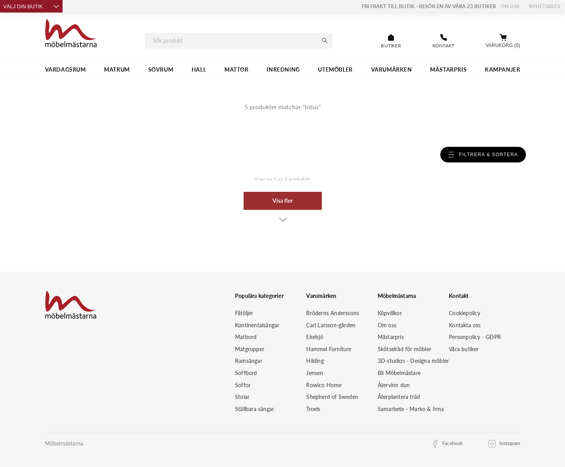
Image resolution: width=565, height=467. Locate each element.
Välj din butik (31, 6)
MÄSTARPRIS (448, 69)
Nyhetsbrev (544, 6)
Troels (313, 409)
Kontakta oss (465, 325)
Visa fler (282, 200)
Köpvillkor (390, 313)
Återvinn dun (394, 385)
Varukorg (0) (503, 45)
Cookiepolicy (464, 313)
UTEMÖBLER (335, 69)
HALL (199, 69)
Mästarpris (391, 337)
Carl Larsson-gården (330, 325)
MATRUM (117, 69)
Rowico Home (323, 385)
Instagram (509, 443)
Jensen (314, 373)
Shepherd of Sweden (332, 396)
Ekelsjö (314, 337)
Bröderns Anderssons (332, 313)
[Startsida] (71, 34)
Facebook (452, 443)
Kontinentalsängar (257, 325)
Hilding (314, 360)
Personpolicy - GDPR (475, 337)
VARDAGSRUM (65, 69)
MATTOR (236, 69)
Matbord (245, 337)
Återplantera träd (399, 396)
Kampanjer (502, 69)
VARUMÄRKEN (391, 69)
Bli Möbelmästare (399, 373)
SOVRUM (161, 69)
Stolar (242, 396)
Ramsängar (248, 360)
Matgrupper (249, 349)
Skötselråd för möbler (404, 349)
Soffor (243, 385)
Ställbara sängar (254, 409)
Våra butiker (464, 349)
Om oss (510, 6)
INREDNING (283, 69)
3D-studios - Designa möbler (413, 360)
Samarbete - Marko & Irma (411, 409)
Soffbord (246, 373)
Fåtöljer (244, 313)
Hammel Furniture (328, 349)
